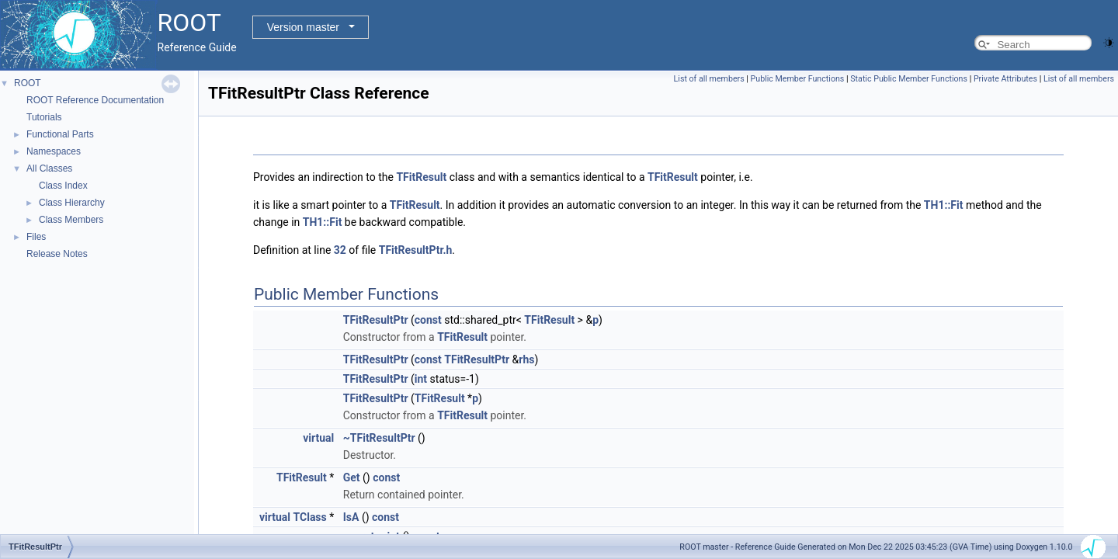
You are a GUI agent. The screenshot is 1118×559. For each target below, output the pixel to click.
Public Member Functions (798, 79)
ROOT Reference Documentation (95, 100)
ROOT (27, 83)
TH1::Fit (943, 205)
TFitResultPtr (375, 320)
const (428, 320)
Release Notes (57, 253)
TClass (310, 517)
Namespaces (53, 151)
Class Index (63, 185)
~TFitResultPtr (379, 438)
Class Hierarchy (72, 202)
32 (340, 250)
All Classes (49, 168)
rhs (526, 359)
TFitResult (421, 177)
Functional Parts (60, 134)
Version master (303, 27)
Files (36, 236)
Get (351, 477)
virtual (318, 438)
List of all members (709, 79)
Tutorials (44, 117)
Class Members (71, 219)
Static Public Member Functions (908, 79)
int (421, 379)
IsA (351, 517)
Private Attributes (1005, 79)
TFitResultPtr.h (416, 250)
